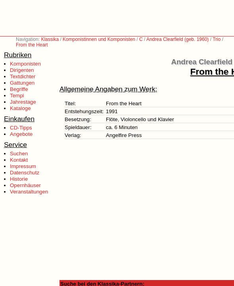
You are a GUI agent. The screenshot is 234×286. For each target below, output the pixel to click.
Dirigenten (22, 70)
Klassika (50, 39)
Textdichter (22, 76)
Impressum (23, 166)
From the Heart (32, 45)
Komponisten (25, 64)
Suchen (19, 154)
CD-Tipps (21, 128)
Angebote (21, 134)
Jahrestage (23, 102)
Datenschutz (24, 173)
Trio (217, 39)
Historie (19, 179)
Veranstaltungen (29, 192)
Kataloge (20, 108)
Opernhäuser (25, 185)
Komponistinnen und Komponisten (99, 39)
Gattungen (22, 83)
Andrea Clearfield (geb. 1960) (177, 39)
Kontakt (19, 160)
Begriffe (19, 89)
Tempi (17, 96)
